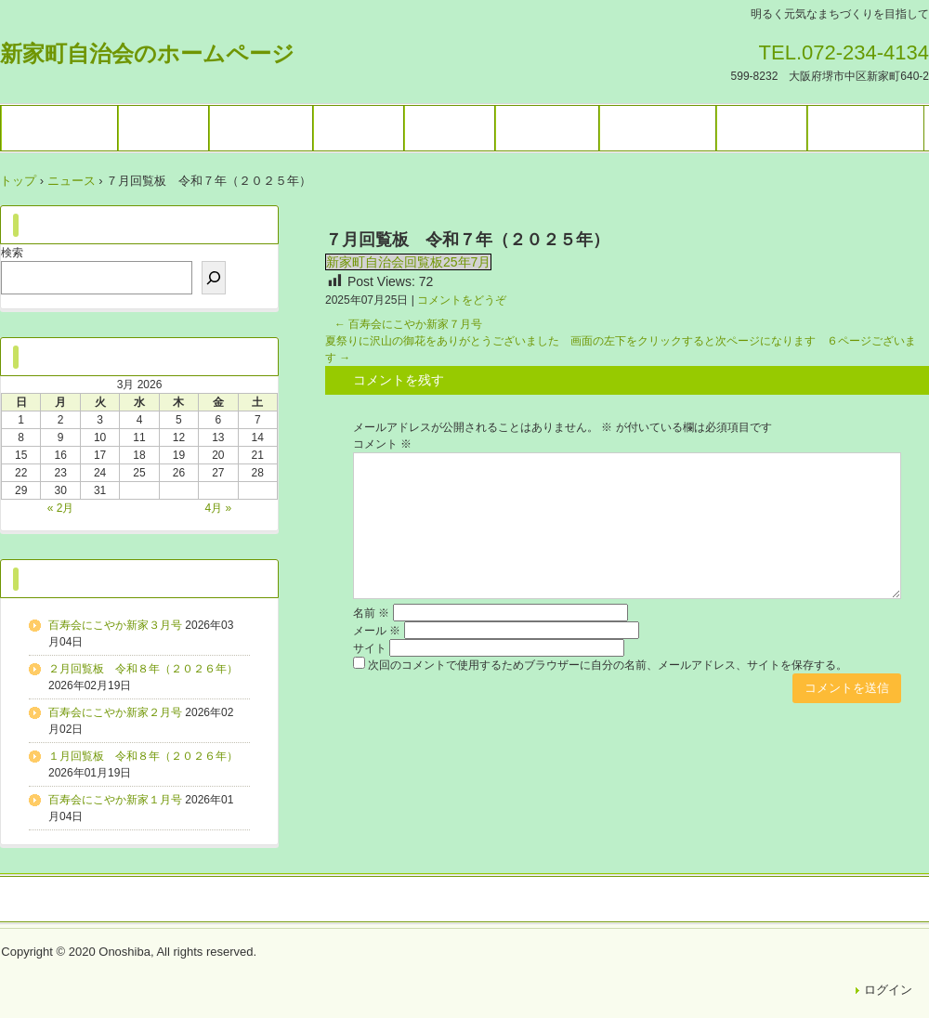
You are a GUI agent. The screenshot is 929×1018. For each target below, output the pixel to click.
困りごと (762, 128)
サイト (369, 648)
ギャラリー (261, 128)
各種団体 (359, 128)
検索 (12, 252)
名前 (371, 613)
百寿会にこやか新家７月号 (408, 324)
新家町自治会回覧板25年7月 (408, 261)
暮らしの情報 (658, 128)
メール (376, 630)
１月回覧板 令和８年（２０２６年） (143, 756)
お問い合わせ (866, 128)
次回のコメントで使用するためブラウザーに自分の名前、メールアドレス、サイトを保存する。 (607, 665)
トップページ (59, 128)
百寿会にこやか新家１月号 (115, 799)
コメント (382, 443)
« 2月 (60, 508)
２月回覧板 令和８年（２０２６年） (143, 668)
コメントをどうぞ (461, 300)
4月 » (218, 508)
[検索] (214, 277)
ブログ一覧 (547, 128)
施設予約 (450, 128)
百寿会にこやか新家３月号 (115, 625)
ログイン (888, 990)
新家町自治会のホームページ (147, 53)
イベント (163, 128)
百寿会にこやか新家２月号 (115, 712)
